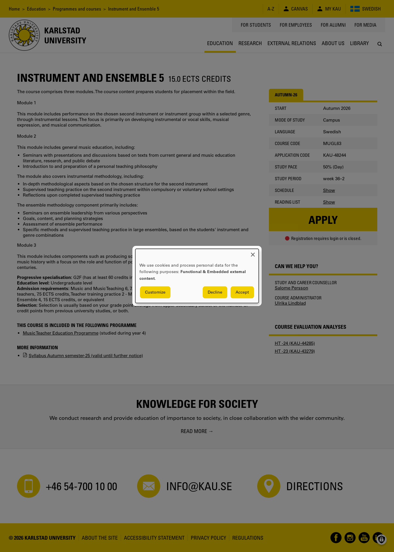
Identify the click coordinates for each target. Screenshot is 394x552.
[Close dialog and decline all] (253, 252)
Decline (215, 292)
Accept (242, 292)
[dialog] (197, 276)
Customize (155, 292)
